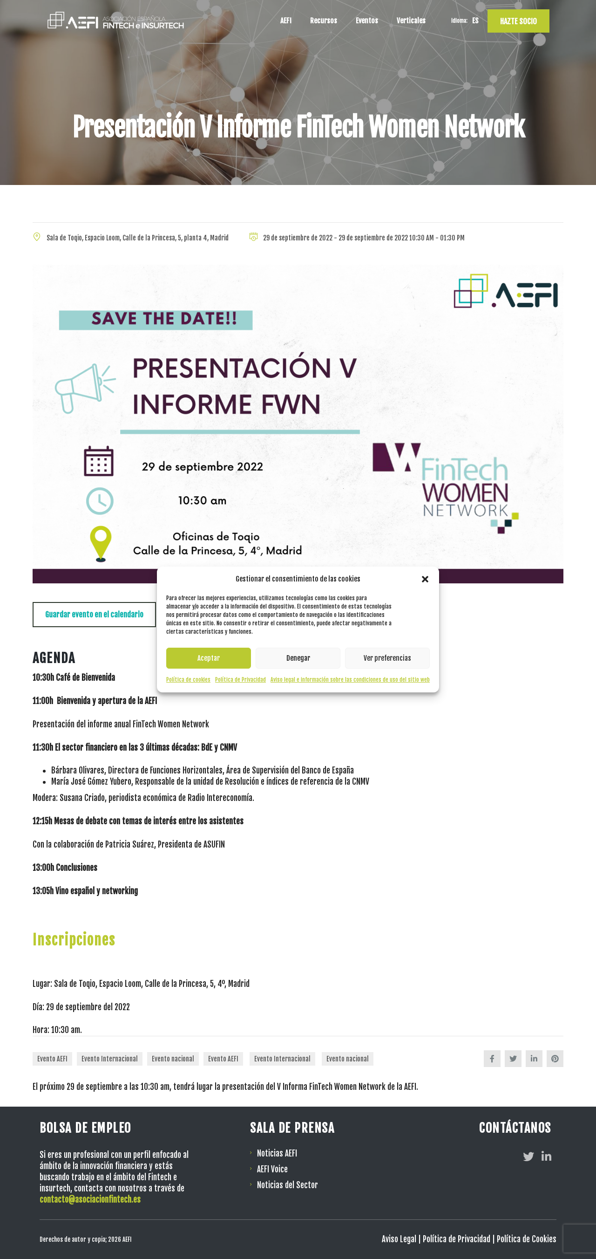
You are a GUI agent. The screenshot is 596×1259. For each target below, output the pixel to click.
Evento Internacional (109, 1059)
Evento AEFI (52, 1059)
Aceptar (208, 658)
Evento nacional (173, 1059)
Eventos (367, 20)
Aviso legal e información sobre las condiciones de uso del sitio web (350, 679)
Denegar (298, 658)
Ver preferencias (387, 658)
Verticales (411, 20)
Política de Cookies (526, 1239)
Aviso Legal (399, 1239)
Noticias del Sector (287, 1185)
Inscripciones (74, 940)
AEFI (285, 20)
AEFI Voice (272, 1169)
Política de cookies (188, 679)
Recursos (323, 20)
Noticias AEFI (277, 1153)
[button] (425, 579)
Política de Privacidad (240, 679)
